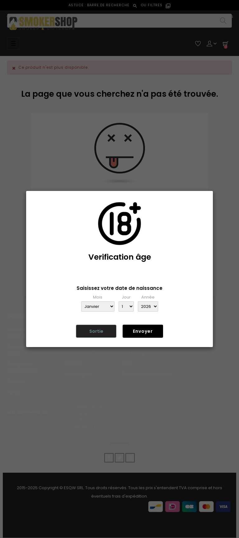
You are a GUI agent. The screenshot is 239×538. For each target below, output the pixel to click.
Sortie (96, 331)
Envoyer (143, 331)
